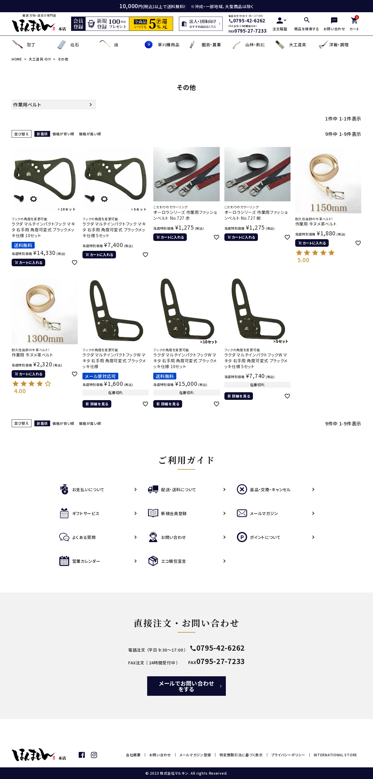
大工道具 (290, 45)
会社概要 (133, 754)
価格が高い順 (90, 133)
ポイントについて (259, 537)
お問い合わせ (167, 537)
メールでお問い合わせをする (186, 686)
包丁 (23, 45)
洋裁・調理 (333, 44)
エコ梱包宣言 (167, 561)
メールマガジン (257, 513)
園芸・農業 (203, 45)
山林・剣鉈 (247, 45)
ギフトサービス (79, 513)
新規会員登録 (167, 513)
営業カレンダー (80, 561)
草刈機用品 (161, 45)
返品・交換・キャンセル (264, 489)
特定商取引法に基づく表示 (241, 754)
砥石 (67, 45)
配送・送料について (172, 489)
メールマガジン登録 (195, 754)
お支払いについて (82, 489)
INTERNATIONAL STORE (335, 754)
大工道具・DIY (40, 58)
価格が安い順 (63, 133)
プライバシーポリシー (288, 754)
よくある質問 (77, 537)
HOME (17, 58)
